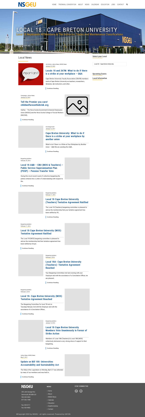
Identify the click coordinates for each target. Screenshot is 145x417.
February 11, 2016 (50, 195)
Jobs (113, 4)
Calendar (95, 4)
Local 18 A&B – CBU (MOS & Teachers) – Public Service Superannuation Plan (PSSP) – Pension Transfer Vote (42, 168)
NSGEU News (63, 64)
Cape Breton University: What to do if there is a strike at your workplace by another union (65, 136)
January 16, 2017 (50, 129)
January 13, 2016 (50, 323)
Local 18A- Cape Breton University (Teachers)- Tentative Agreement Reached (63, 264)
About (80, 4)
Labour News (55, 64)
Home (54, 4)
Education (105, 4)
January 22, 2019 (25, 97)
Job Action (49, 64)
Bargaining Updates (26, 158)
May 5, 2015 (24, 357)
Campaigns (24, 95)
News (87, 4)
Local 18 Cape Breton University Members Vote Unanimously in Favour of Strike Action (66, 330)
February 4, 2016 (50, 257)
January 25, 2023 (50, 66)
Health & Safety (52, 406)
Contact (120, 4)
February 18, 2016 (25, 160)
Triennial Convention (67, 4)
